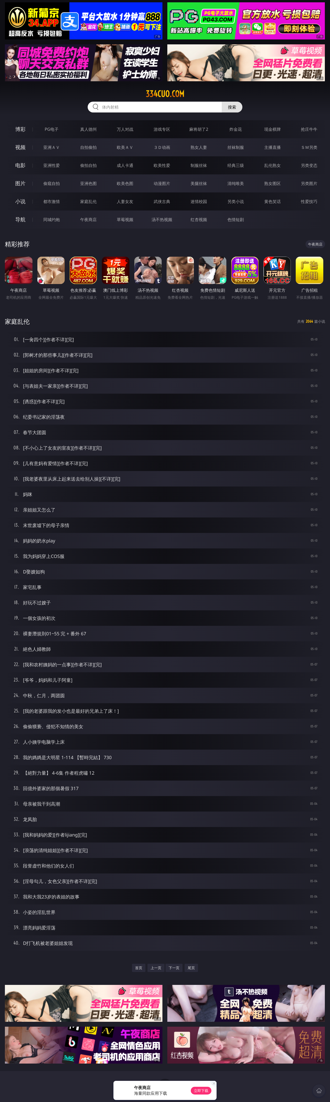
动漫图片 (162, 183)
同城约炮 (51, 219)
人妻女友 (125, 201)
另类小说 (235, 201)
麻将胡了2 (198, 129)
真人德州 (88, 129)
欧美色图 (125, 183)
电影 (20, 165)
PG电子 (51, 129)
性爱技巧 (309, 201)
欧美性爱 (162, 165)
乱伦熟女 (272, 165)
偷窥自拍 (51, 183)
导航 (20, 219)
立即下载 (201, 1090)
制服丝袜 (199, 165)
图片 (20, 183)
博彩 (20, 129)
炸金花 (235, 129)
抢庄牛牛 (309, 129)
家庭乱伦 (88, 201)
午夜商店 (88, 219)
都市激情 (51, 201)
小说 (20, 201)
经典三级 (235, 165)
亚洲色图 (88, 183)
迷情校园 (199, 201)
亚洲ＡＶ (51, 147)
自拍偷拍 (88, 147)
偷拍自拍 (88, 165)
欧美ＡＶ (125, 147)
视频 (20, 147)
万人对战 (125, 129)
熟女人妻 (199, 147)
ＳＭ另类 (309, 147)
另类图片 (309, 183)
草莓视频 (125, 219)
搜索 (232, 107)
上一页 (156, 967)
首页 (138, 967)
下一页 (174, 967)
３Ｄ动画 (162, 147)
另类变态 (309, 165)
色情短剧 (235, 219)
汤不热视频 (162, 219)
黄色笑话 (272, 201)
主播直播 (272, 147)
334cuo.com (165, 94)
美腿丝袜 (199, 183)
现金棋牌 (272, 129)
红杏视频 (199, 219)
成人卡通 (125, 165)
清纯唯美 (235, 183)
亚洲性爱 (51, 165)
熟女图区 (272, 183)
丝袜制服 (235, 147)
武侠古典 (162, 201)
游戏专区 (162, 129)
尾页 (191, 967)
